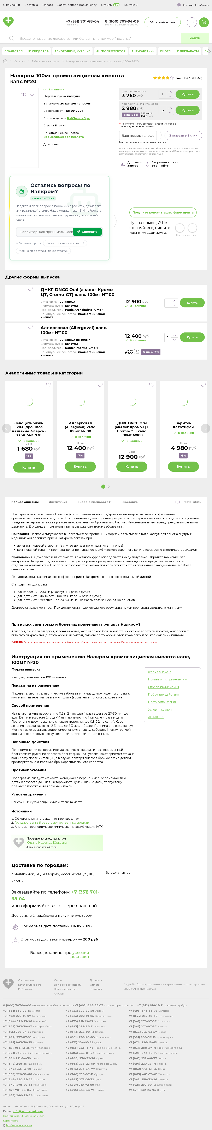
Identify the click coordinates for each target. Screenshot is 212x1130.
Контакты (96, 989)
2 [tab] (109, 487)
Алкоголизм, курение (72, 51)
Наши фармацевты (66, 989)
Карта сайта (10, 1120)
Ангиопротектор (111, 51)
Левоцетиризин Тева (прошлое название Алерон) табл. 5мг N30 (29, 429)
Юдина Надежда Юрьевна (46, 843)
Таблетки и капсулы (45, 61)
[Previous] (6, 428)
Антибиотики (142, 51)
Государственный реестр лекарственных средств (52, 822)
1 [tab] (103, 487)
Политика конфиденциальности (24, 1115)
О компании (26, 980)
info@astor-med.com (28, 1111)
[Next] (205, 428)
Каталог (19, 61)
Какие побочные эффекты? (65, 243)
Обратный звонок (162, 22)
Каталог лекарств (29, 984)
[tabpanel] (29, 429)
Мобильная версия (19, 1125)
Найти (194, 38)
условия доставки (79, 954)
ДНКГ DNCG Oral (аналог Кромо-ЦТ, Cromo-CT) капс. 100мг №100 (77, 292)
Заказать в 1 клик (183, 135)
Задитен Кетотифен (183, 425)
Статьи (58, 980)
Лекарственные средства (26, 51)
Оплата (47, 4)
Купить (188, 94)
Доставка (96, 980)
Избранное (26, 989)
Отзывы (59, 993)
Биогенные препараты (179, 51)
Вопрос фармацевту (67, 984)
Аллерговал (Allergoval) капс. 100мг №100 (74, 330)
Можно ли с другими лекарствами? (43, 250)
